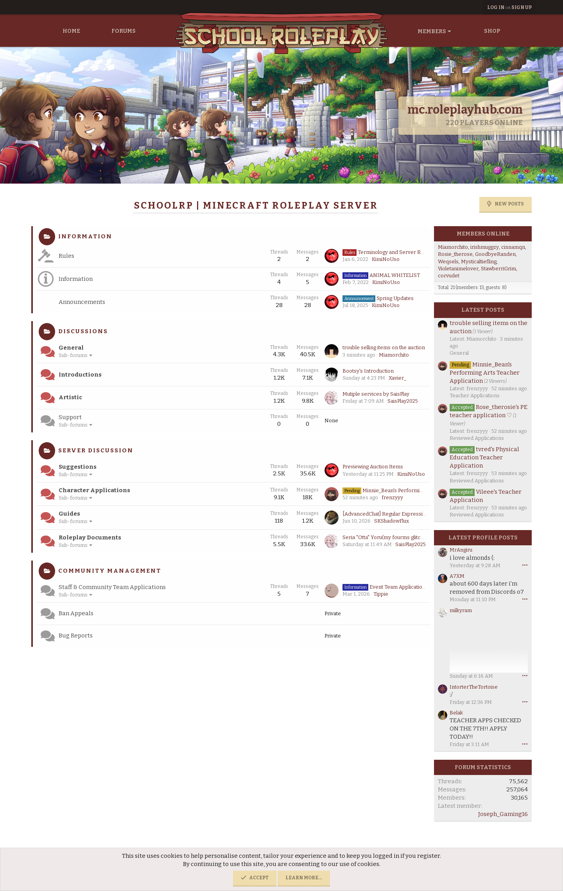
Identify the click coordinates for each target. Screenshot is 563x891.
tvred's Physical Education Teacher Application (484, 457)
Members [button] (432, 31)
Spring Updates (378, 298)
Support (70, 417)
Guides (69, 513)
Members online (483, 233)
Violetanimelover (458, 268)
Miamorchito (394, 355)
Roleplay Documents (90, 537)
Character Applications (94, 490)
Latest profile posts (483, 537)
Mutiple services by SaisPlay (375, 394)
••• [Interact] (525, 565)
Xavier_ (397, 378)
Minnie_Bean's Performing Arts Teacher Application (413, 490)
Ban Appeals (76, 613)
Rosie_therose (455, 254)
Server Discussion (95, 450)
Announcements (82, 301)
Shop (492, 31)
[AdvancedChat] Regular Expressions (387, 514)
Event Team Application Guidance (395, 587)
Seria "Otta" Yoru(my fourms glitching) (387, 537)
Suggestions (78, 466)
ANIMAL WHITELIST (381, 275)
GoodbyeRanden (495, 254)
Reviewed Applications (477, 438)
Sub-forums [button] (73, 355)
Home (71, 31)
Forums (123, 31)
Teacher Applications (475, 395)
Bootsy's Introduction (368, 371)
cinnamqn (513, 247)
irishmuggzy (484, 247)
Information (85, 236)
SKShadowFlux (391, 521)
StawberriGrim (498, 268)
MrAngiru (461, 550)
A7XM (457, 576)
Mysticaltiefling (479, 261)
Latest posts (482, 310)
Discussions (83, 331)
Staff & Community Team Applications (112, 587)
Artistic (70, 397)
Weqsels (448, 261)
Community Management (109, 570)
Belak (456, 713)
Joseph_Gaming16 (503, 814)
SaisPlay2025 (402, 401)
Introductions (80, 374)
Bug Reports (76, 635)
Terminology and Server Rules (386, 252)
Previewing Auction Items (372, 467)
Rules (66, 255)
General (71, 347)
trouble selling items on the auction (383, 347)
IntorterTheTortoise (474, 687)
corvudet (448, 276)
